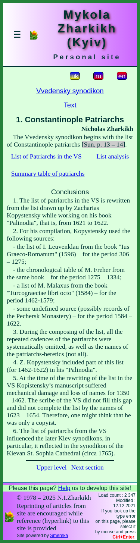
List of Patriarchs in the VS (46, 156)
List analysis (112, 156)
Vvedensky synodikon (69, 91)
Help (64, 488)
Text (69, 105)
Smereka (59, 535)
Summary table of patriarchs (48, 173)
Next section (87, 467)
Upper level (51, 467)
